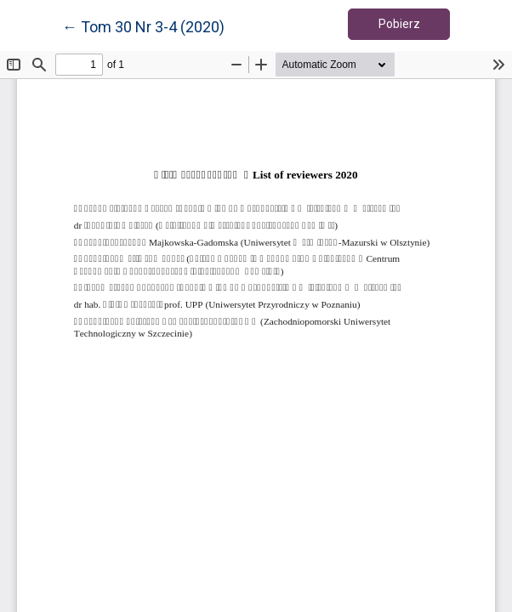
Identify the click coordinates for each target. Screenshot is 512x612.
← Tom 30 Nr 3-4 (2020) (143, 25)
